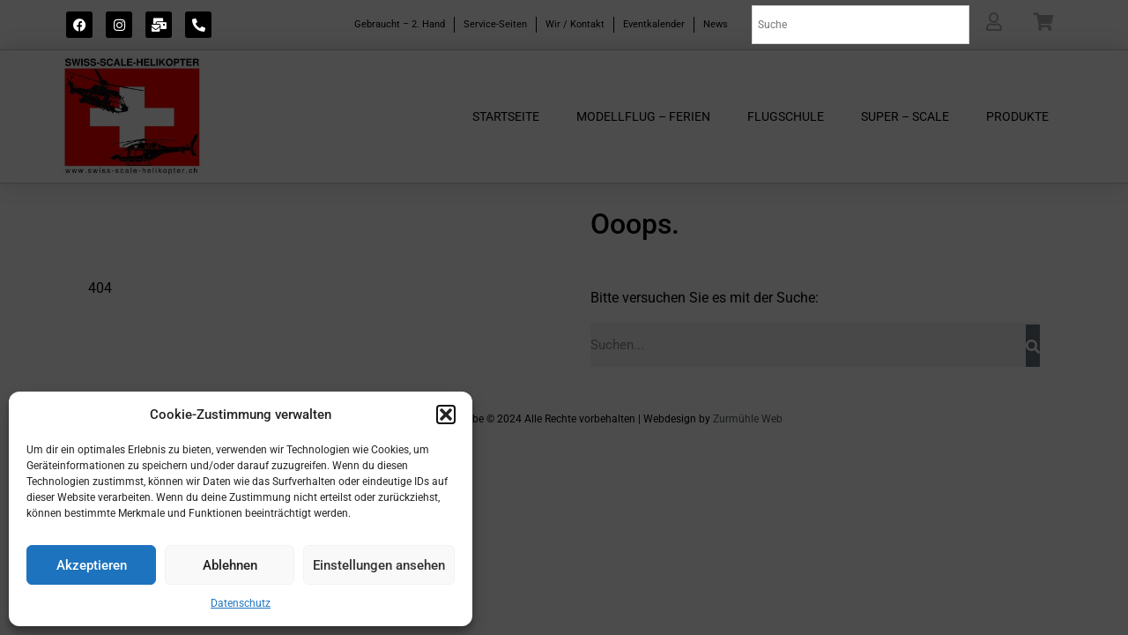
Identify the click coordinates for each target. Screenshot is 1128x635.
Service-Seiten (495, 24)
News (715, 24)
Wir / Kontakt (575, 24)
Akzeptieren (91, 565)
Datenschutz (241, 603)
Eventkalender (654, 24)
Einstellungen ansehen (379, 565)
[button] (446, 414)
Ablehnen (230, 565)
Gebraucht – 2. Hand (399, 24)
